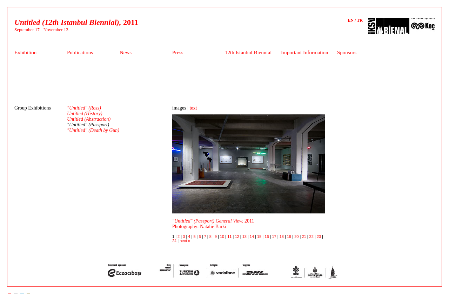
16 (267, 236)
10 (222, 236)
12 (237, 236)
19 (289, 236)
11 (230, 236)
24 (174, 241)
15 (259, 236)
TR (360, 20)
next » (185, 241)
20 (297, 236)
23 (319, 236)
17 (274, 236)
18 (282, 236)
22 (312, 236)
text (193, 108)
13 (245, 236)
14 (252, 236)
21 (304, 236)
